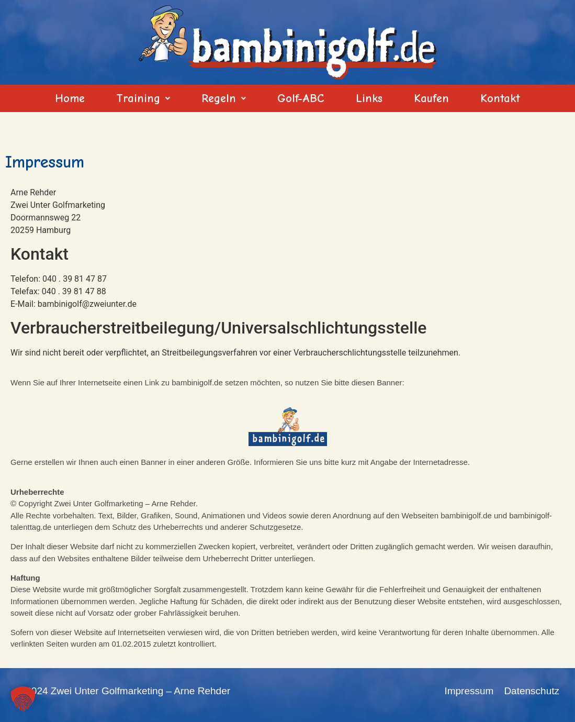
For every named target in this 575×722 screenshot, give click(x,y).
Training (143, 98)
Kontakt (500, 98)
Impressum (468, 690)
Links (369, 98)
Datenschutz (531, 690)
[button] (143, 98)
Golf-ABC (300, 98)
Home (70, 98)
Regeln (223, 98)
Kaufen (431, 98)
